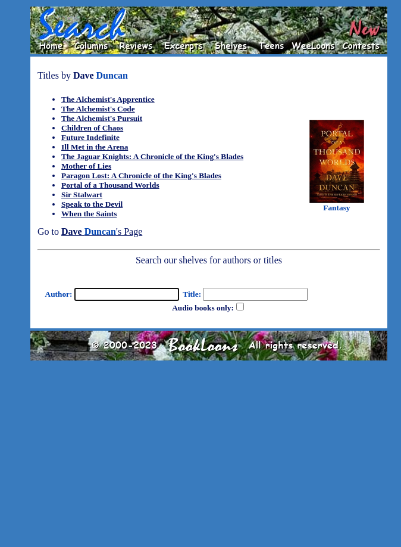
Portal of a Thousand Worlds (110, 185)
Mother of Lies (86, 165)
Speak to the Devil (92, 204)
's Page (101, 231)
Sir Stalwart (81, 194)
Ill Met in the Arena (94, 146)
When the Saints (89, 213)
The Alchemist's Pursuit (101, 118)
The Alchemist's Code (98, 108)
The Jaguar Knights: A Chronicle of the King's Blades (152, 156)
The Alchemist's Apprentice (108, 99)
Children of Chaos (92, 127)
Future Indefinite (90, 137)
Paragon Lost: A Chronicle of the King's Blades (141, 175)
